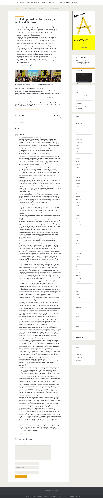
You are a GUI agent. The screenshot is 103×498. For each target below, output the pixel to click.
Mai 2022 (77, 148)
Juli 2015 (77, 310)
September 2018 (79, 231)
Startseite (15, 2)
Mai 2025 (77, 120)
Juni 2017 (77, 262)
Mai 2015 (77, 316)
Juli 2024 (77, 126)
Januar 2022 (78, 158)
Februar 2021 (78, 177)
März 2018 (78, 243)
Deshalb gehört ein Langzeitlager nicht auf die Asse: (83, 91)
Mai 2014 (77, 326)
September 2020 (79, 183)
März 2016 (78, 294)
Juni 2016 (77, 288)
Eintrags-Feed (78, 354)
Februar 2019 (78, 218)
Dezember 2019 (78, 199)
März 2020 (78, 196)
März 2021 (78, 174)
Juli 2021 (77, 167)
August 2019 (78, 202)
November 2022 (79, 139)
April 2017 (77, 266)
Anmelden (78, 351)
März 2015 (78, 323)
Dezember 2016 (78, 278)
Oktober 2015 (78, 304)
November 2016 (78, 281)
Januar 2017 (78, 275)
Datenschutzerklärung (70, 2)
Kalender (37, 2)
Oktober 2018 (78, 228)
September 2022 (79, 142)
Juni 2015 (77, 313)
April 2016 (77, 291)
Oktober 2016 (78, 285)
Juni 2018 (77, 237)
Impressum (59, 2)
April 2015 (77, 319)
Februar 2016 (78, 297)
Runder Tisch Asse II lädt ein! (21, 117)
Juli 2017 (77, 259)
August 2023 (78, 136)
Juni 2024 (77, 129)
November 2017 (78, 250)
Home (9, 8)
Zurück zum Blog (57, 117)
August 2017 (78, 256)
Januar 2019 (78, 221)
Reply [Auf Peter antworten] (26, 433)
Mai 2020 (77, 189)
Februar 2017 (78, 272)
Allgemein (16, 8)
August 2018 (78, 234)
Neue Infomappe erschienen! (81, 98)
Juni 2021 (77, 170)
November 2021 (78, 161)
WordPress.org (78, 360)
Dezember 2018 (78, 224)
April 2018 (77, 240)
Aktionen (43, 2)
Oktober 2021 (78, 164)
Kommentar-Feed (79, 357)
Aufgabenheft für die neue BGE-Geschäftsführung (82, 102)
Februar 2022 (78, 155)
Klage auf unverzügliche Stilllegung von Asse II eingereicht (83, 107)
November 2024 (79, 123)
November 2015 (78, 300)
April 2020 (78, 193)
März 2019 (78, 215)
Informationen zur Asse (26, 2)
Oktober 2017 (78, 253)
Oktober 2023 (78, 132)
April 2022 (78, 151)
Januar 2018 (78, 247)
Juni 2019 (77, 208)
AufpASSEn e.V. (51, 490)
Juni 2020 (77, 186)
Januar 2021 (78, 180)
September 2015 (78, 307)
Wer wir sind (51, 2)
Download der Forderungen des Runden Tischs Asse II (27, 109)
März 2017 (78, 269)
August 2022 (78, 145)
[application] (84, 77)
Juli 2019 (77, 205)
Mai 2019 (77, 212)
